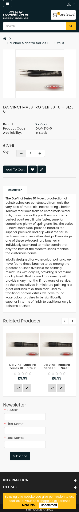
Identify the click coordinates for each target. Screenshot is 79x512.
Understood (49, 505)
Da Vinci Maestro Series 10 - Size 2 (22, 366)
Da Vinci (41, 124)
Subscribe (20, 456)
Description (15, 190)
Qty (6, 152)
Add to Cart (15, 169)
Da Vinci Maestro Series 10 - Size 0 (35, 43)
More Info (28, 505)
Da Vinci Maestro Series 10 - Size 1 (56, 366)
